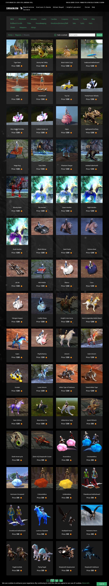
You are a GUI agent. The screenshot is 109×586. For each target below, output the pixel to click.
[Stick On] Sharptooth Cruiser (42, 456)
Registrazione (28, 7)
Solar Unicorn (91, 354)
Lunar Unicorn (42, 387)
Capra (17, 354)
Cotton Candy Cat (42, 129)
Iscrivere (26, 9)
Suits (82, 23)
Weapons (23, 27)
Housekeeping (41, 23)
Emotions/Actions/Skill (59, 23)
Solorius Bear (91, 249)
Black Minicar (42, 249)
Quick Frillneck (91, 420)
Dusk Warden (17, 249)
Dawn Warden (66, 207)
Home (10, 35)
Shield (12, 27)
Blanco (67, 282)
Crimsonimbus (42, 494)
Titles (29, 23)
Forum (87, 7)
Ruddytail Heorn (67, 531)
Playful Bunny (42, 354)
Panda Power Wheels (92, 96)
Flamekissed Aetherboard (92, 494)
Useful (43, 19)
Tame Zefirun (17, 420)
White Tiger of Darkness (67, 387)
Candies (54, 19)
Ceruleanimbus (92, 456)
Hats (90, 23)
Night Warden (91, 207)
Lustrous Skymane (42, 531)
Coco (91, 282)
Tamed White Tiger (92, 387)
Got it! (101, 584)
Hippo (67, 129)
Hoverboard (42, 96)
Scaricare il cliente (43, 7)
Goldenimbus (67, 494)
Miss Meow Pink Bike (17, 129)
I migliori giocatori (73, 7)
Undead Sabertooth (92, 165)
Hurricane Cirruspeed (17, 494)
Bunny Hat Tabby (42, 62)
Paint (85, 19)
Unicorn (66, 354)
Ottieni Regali (58, 7)
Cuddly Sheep (42, 318)
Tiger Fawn (17, 62)
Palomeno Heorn (91, 531)
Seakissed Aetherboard (91, 62)
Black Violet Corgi (67, 62)
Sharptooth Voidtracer (92, 567)
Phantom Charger (66, 165)
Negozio (18, 35)
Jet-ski (17, 282)
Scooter (17, 387)
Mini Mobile (42, 282)
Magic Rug (17, 165)
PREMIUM (22, 19)
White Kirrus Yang (67, 420)
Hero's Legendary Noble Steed (92, 318)
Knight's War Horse (67, 318)
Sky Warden (42, 207)
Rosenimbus (67, 456)
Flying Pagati (42, 567)
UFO (17, 96)
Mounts (76, 19)
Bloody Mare (17, 207)
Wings (33, 27)
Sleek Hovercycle (17, 456)
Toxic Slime (42, 165)
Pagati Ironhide (17, 567)
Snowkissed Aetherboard (17, 531)
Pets (93, 19)
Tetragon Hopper (17, 318)
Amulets (34, 19)
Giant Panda (67, 249)
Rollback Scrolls (16, 23)
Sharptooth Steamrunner (67, 567)
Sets (74, 23)
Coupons (64, 19)
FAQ (93, 7)
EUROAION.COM (12, 8)
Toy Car (67, 96)
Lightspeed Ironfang (91, 129)
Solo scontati (62, 35)
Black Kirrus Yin (42, 420)
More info (85, 583)
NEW (12, 19)
